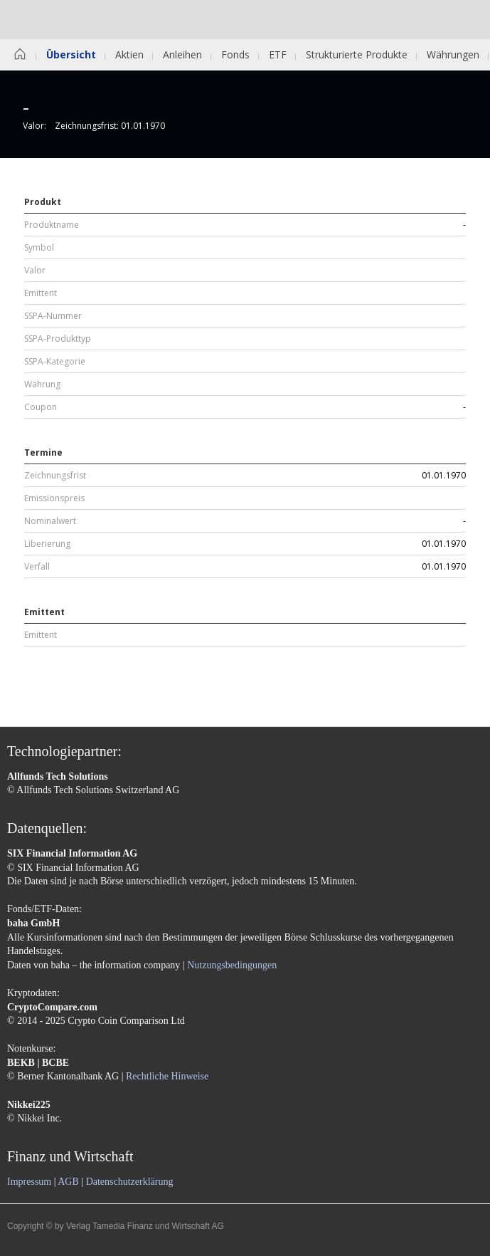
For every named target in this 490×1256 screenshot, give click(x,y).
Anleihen (182, 54)
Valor (35, 270)
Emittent (40, 293)
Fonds (235, 54)
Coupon (40, 407)
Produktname (51, 225)
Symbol (39, 247)
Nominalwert (50, 521)
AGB (68, 1181)
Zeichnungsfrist (55, 475)
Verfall (37, 566)
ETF (278, 54)
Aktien (129, 54)
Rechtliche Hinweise (167, 1076)
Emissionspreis (54, 498)
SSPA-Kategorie (54, 361)
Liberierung (47, 544)
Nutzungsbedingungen (232, 965)
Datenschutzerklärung (130, 1181)
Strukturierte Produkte (357, 54)
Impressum (29, 1181)
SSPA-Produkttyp (57, 339)
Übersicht (71, 54)
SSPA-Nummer (53, 316)
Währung (42, 384)
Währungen (453, 54)
